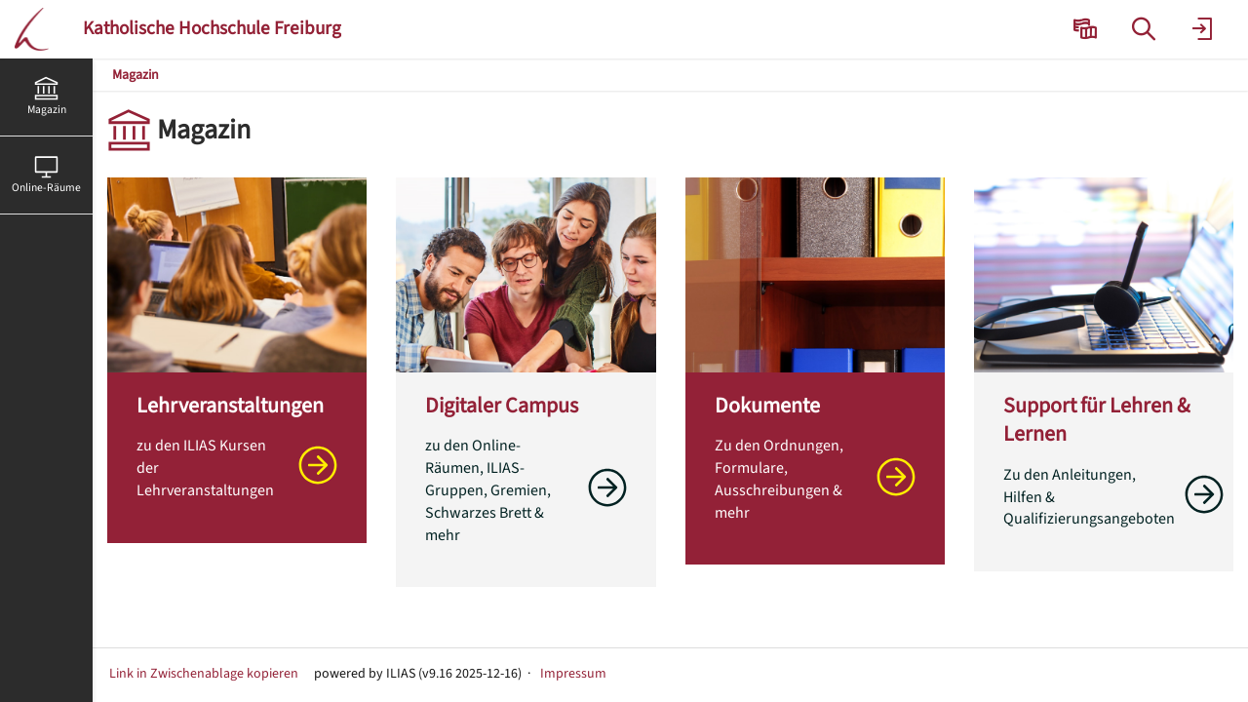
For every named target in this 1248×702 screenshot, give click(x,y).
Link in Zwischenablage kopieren (203, 673)
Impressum (573, 673)
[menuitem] (1087, 29)
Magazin (135, 75)
